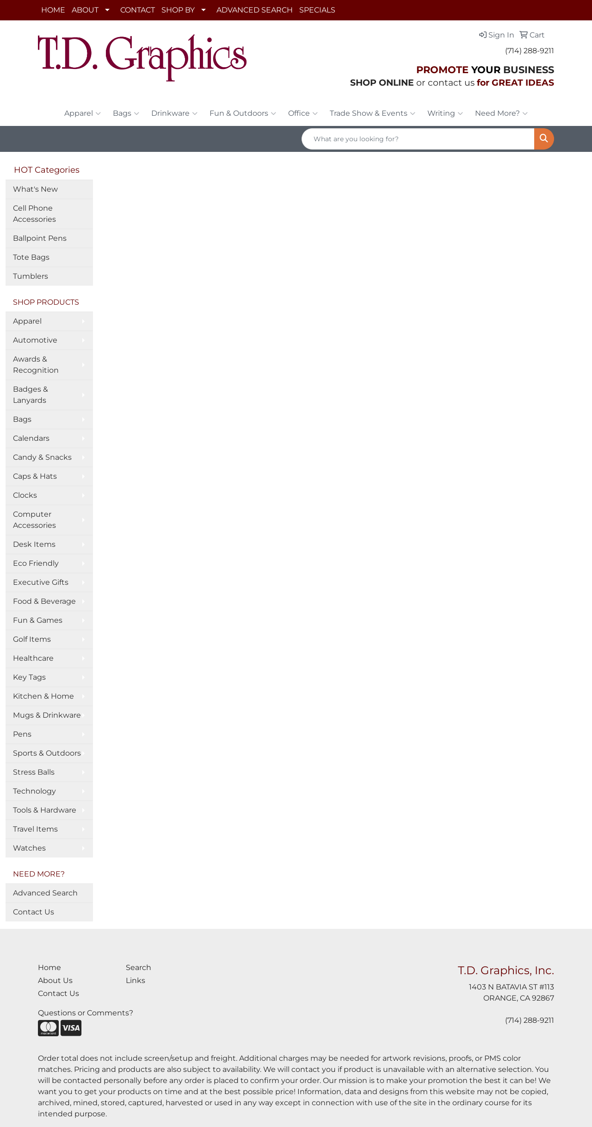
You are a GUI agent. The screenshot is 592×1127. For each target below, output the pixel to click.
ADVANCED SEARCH (254, 10)
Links (135, 980)
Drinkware (174, 113)
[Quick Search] (418, 139)
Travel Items (35, 829)
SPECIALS (317, 10)
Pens (22, 734)
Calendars (31, 438)
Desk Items (34, 544)
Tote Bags (31, 257)
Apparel (82, 113)
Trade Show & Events (372, 113)
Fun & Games (37, 620)
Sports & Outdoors (47, 753)
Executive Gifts (40, 582)
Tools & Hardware (44, 810)
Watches (29, 848)
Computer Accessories (34, 520)
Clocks (25, 495)
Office (303, 113)
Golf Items (32, 639)
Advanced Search (45, 893)
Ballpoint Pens (40, 238)
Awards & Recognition (36, 365)
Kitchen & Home (43, 696)
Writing (445, 113)
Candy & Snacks (42, 457)
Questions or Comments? (85, 1012)
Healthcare (33, 658)
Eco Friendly (36, 563)
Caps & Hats (35, 476)
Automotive (35, 340)
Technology (34, 791)
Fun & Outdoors (243, 113)
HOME (53, 10)
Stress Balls (34, 772)
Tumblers (30, 276)
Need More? (501, 113)
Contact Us (33, 912)
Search (138, 967)
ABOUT (85, 10)
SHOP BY (178, 10)
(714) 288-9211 (529, 50)
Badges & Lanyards (30, 395)
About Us (55, 980)
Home (49, 967)
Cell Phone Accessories (34, 214)
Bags (126, 113)
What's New (35, 189)
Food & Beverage (44, 601)
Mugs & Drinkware (47, 715)
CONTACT (137, 10)
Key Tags (29, 677)
